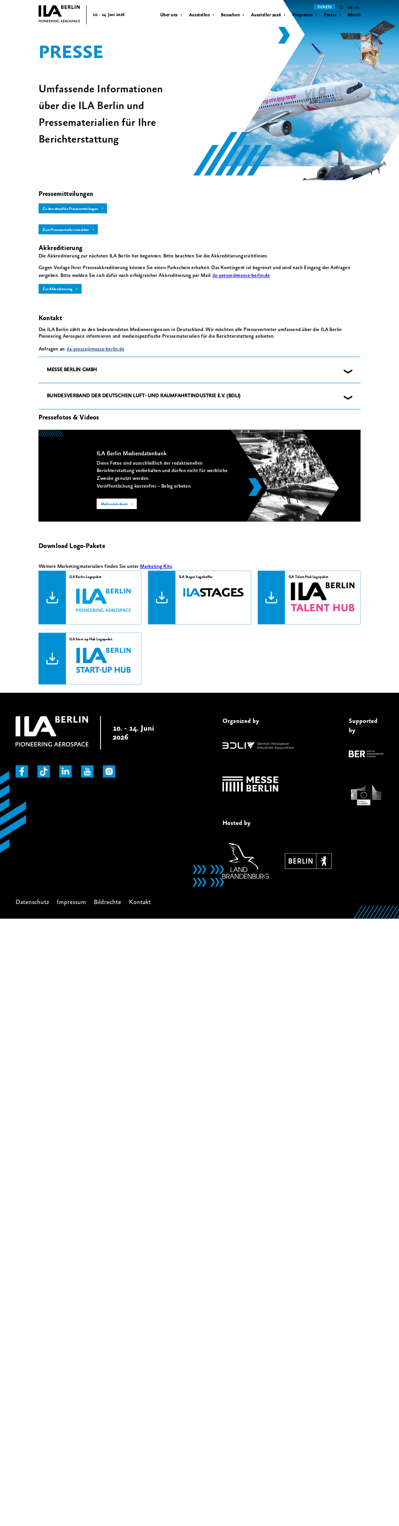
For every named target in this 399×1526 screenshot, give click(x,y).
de (350, 8)
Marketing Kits (156, 567)
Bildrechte (107, 902)
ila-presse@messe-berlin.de (95, 349)
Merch (354, 15)
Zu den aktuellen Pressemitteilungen (72, 208)
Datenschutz (32, 902)
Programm (302, 15)
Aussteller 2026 (266, 15)
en (357, 8)
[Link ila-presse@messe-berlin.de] (241, 276)
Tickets (325, 7)
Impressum (71, 902)
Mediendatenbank (116, 505)
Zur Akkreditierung (58, 289)
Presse (330, 15)
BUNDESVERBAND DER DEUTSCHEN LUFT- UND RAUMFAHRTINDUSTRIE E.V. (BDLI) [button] (144, 396)
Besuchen (230, 15)
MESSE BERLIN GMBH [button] (72, 370)
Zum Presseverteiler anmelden (66, 230)
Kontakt (140, 902)
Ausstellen (199, 15)
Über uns (169, 15)
